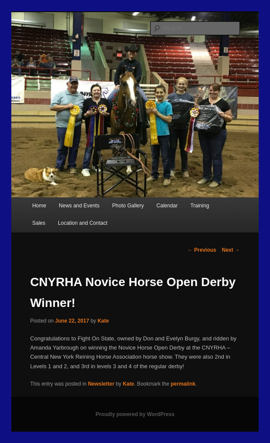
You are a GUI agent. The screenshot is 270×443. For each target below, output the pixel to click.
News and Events (79, 206)
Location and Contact (82, 223)
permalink (183, 384)
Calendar (167, 206)
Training (199, 206)
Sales (38, 223)
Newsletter (101, 384)
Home (39, 206)
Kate (103, 321)
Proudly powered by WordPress (134, 414)
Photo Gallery (128, 206)
